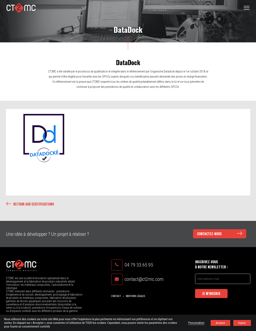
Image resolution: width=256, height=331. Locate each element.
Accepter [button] (220, 322)
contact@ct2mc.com (144, 279)
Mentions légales (135, 296)
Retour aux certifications (30, 204)
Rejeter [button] (242, 322)
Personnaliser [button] (196, 323)
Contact (116, 296)
